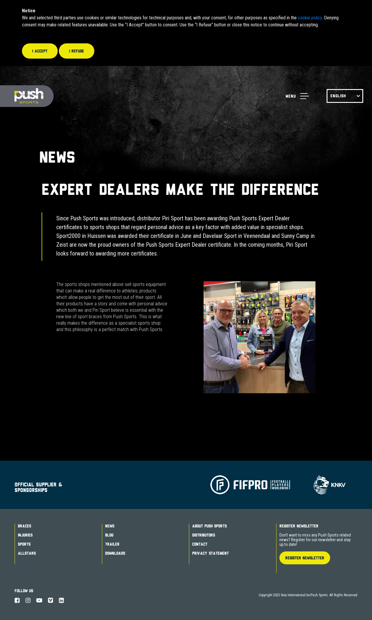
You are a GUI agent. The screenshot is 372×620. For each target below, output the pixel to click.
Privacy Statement (210, 553)
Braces (24, 526)
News (109, 526)
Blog (109, 535)
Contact (199, 544)
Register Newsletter (298, 526)
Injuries (25, 535)
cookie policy (310, 18)
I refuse (76, 51)
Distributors (203, 535)
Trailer (112, 544)
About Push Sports (209, 526)
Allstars (27, 553)
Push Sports (27, 96)
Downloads (115, 553)
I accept (39, 51)
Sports (24, 544)
